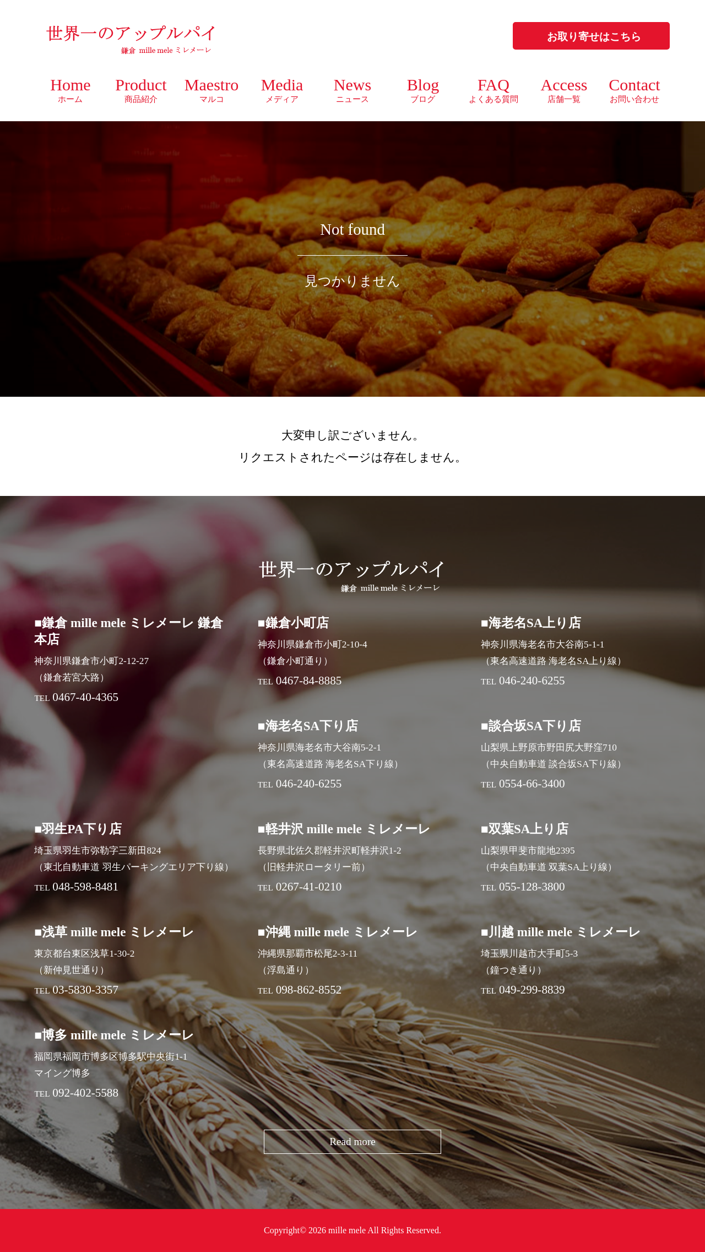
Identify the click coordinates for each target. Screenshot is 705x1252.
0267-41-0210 (309, 886)
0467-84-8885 (309, 680)
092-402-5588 (85, 1092)
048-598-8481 (85, 886)
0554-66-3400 (532, 783)
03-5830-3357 (85, 989)
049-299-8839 (532, 989)
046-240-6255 (532, 680)
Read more (352, 1141)
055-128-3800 (532, 886)
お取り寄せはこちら (594, 36)
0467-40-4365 (85, 697)
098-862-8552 (309, 989)
